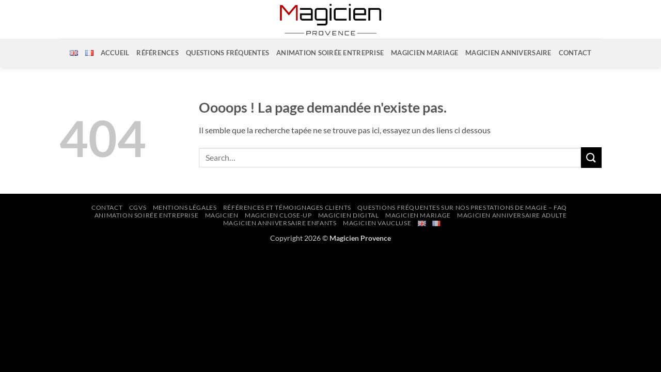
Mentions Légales (185, 207)
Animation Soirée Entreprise (147, 215)
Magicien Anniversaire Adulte (511, 215)
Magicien (222, 215)
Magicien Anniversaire (508, 53)
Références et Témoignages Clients (287, 207)
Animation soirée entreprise (330, 53)
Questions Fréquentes (227, 53)
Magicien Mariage (424, 53)
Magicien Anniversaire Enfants (280, 223)
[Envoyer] (591, 157)
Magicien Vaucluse (377, 223)
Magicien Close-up (278, 215)
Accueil (115, 53)
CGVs (137, 207)
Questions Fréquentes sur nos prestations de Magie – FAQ (462, 207)
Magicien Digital (348, 215)
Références (157, 53)
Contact (575, 53)
